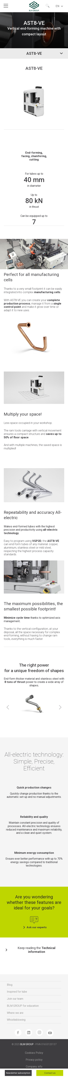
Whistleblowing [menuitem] (16, 1019)
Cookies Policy (34, 1052)
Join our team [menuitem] (15, 998)
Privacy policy (34, 1059)
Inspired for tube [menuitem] (17, 991)
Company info (34, 1066)
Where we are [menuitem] (15, 1012)
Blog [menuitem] (9, 984)
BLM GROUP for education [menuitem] (23, 1005)
